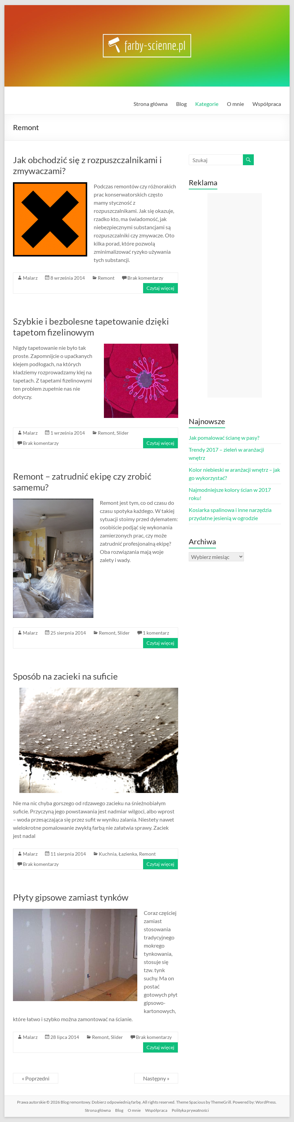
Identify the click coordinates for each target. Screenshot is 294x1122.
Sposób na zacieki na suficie (65, 676)
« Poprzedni (35, 1078)
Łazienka (128, 854)
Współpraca (266, 103)
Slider (123, 433)
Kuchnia (108, 854)
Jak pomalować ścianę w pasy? (224, 437)
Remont (106, 278)
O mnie (235, 103)
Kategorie (206, 103)
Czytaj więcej (160, 288)
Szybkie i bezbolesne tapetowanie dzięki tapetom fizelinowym (91, 327)
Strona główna (151, 103)
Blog (181, 103)
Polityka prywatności (190, 1110)
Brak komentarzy (145, 278)
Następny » (156, 1078)
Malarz (30, 278)
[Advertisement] (234, 295)
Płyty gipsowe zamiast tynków (70, 897)
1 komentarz (156, 633)
